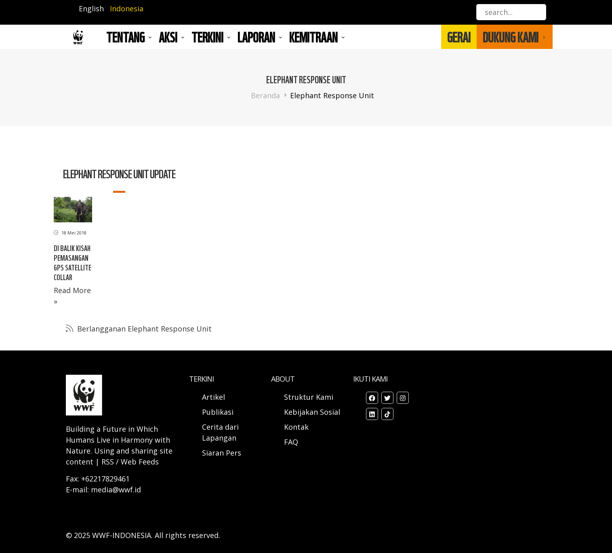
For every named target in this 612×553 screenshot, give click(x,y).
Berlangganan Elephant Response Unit (143, 328)
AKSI (168, 36)
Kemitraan (313, 36)
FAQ (291, 442)
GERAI (459, 36)
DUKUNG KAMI (510, 36)
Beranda (265, 95)
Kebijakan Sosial (312, 412)
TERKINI (207, 36)
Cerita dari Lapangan (220, 432)
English (91, 8)
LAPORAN (256, 36)
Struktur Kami (308, 397)
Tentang (125, 36)
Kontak (296, 427)
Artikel (214, 397)
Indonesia (126, 8)
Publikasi (217, 412)
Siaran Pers (221, 453)
